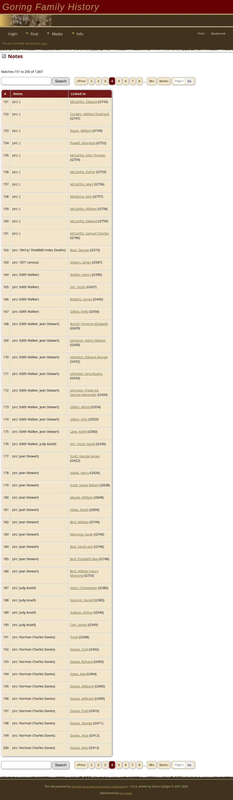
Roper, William (80, 130)
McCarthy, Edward (83, 102)
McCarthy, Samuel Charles (89, 233)
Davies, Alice (79, 735)
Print (201, 33)
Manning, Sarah (81, 534)
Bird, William (79, 522)
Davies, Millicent (82, 686)
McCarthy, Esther (82, 172)
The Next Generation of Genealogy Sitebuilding (98, 786)
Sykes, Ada (78, 674)
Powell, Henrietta (83, 143)
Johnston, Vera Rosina (86, 374)
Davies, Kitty (79, 748)
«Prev (81, 81)
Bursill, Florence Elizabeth (89, 324)
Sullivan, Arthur (81, 612)
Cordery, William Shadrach (89, 114)
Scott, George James (85, 456)
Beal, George (79, 250)
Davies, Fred (79, 711)
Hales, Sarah (79, 510)
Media (57, 33)
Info (80, 33)
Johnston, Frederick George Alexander (84, 392)
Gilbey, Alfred (80, 407)
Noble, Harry (79, 473)
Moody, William (81, 497)
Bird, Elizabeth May (84, 559)
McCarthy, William (83, 209)
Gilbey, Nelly (79, 311)
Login (13, 33)
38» (151, 81)
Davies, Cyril (79, 649)
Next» (164, 81)
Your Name (125, 793)
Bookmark (218, 33)
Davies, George (81, 723)
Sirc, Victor (78, 287)
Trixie (74, 637)
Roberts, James (81, 299)
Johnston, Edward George (89, 357)
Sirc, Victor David (82, 444)
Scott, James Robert (84, 485)
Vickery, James (80, 262)
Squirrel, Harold (82, 600)
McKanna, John (81, 196)
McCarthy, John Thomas (87, 155)
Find (34, 33)
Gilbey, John (79, 419)
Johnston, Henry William (88, 340)
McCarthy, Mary (82, 184)
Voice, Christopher (83, 588)
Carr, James (78, 625)
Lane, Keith (78, 431)
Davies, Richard (81, 661)
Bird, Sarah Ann (81, 546)
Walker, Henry (80, 274)
